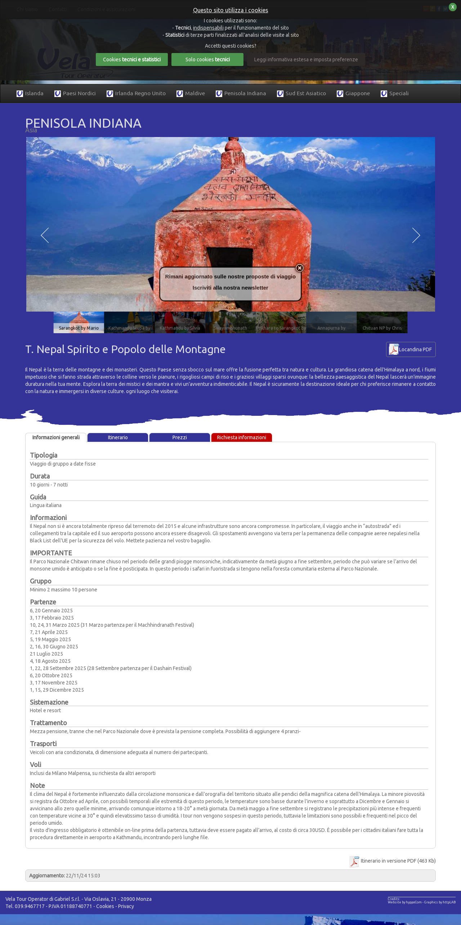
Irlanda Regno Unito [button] (136, 93)
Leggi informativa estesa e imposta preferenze (306, 59)
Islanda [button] (30, 93)
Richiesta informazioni (241, 437)
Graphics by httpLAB (440, 902)
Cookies (105, 906)
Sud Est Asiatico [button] (301, 93)
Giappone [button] (353, 93)
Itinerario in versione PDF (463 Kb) (392, 861)
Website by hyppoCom (405, 902)
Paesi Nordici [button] (75, 93)
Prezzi (180, 437)
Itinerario (118, 437)
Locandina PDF (415, 349)
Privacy (126, 906)
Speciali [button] (395, 93)
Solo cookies (207, 59)
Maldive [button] (190, 93)
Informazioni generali (56, 437)
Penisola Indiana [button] (241, 93)
